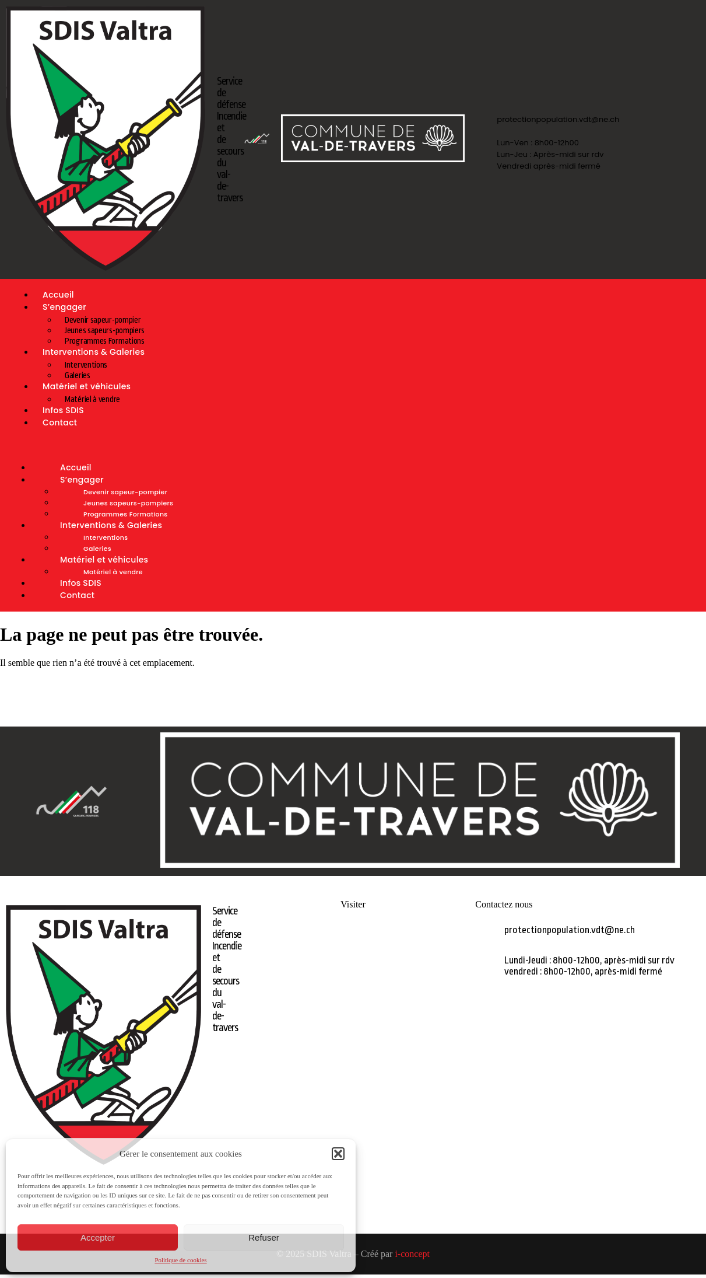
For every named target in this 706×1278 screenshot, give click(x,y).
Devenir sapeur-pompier (103, 319)
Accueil (76, 467)
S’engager (64, 307)
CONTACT (352, 1035)
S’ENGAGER (353, 956)
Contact (60, 422)
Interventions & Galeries (94, 352)
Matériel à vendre (113, 572)
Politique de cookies (180, 1259)
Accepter (97, 1237)
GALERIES (353, 975)
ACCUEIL (353, 936)
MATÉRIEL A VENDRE (353, 995)
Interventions (86, 364)
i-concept (412, 1254)
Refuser (263, 1237)
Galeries (97, 548)
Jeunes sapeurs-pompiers (105, 330)
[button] (338, 1154)
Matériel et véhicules (87, 386)
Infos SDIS (80, 583)
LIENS (353, 1015)
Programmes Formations (125, 514)
